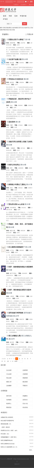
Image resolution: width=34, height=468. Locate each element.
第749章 (9, 270)
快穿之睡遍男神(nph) (7, 440)
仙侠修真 (8, 400)
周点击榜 (8, 378)
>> (12, 361)
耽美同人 (8, 403)
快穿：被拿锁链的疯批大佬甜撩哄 (20, 267)
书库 (10, 16)
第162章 (9, 145)
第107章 (29, 184)
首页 (4, 16)
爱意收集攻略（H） (6, 424)
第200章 (11, 227)
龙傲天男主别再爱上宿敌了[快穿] (20, 142)
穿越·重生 (9, 27)
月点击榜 (8, 374)
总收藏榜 (8, 385)
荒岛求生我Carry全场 (16, 204)
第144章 (14, 102)
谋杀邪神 (11, 122)
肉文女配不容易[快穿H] (7, 420)
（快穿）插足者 (5, 427)
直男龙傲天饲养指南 (15, 313)
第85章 (26, 79)
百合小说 (25, 403)
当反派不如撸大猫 (14, 59)
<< (9, 358)
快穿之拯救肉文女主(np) (7, 443)
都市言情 (8, 396)
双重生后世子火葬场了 (16, 39)
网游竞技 (8, 407)
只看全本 (29, 34)
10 (8, 361)
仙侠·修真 (15, 27)
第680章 (9, 293)
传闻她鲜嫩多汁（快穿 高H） (9, 437)
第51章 (17, 122)
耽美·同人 (27, 27)
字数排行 (25, 385)
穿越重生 (25, 396)
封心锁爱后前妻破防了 (16, 247)
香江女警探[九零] (14, 336)
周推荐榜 (25, 378)
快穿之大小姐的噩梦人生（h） (9, 447)
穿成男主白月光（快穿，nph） (9, 430)
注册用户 (16, 4)
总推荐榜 (25, 370)
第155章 (27, 204)
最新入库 (8, 382)
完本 (16, 16)
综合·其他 (12, 29)
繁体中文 (31, 4)
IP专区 (5, 19)
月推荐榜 (25, 374)
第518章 (23, 165)
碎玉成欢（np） (5, 434)
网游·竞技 (6, 29)
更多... (31, 450)
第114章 (28, 247)
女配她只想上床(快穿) (7, 417)
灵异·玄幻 (21, 27)
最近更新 (25, 382)
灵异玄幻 (25, 400)
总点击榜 (8, 370)
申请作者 (23, 16)
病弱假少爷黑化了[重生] (17, 184)
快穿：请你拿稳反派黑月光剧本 (19, 290)
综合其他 (25, 407)
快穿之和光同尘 (14, 165)
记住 (27, 1)
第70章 (27, 39)
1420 (15, 361)
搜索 (24, 23)
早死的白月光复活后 (15, 79)
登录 (31, 1)
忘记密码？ (24, 4)
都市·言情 (2, 27)
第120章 (25, 59)
